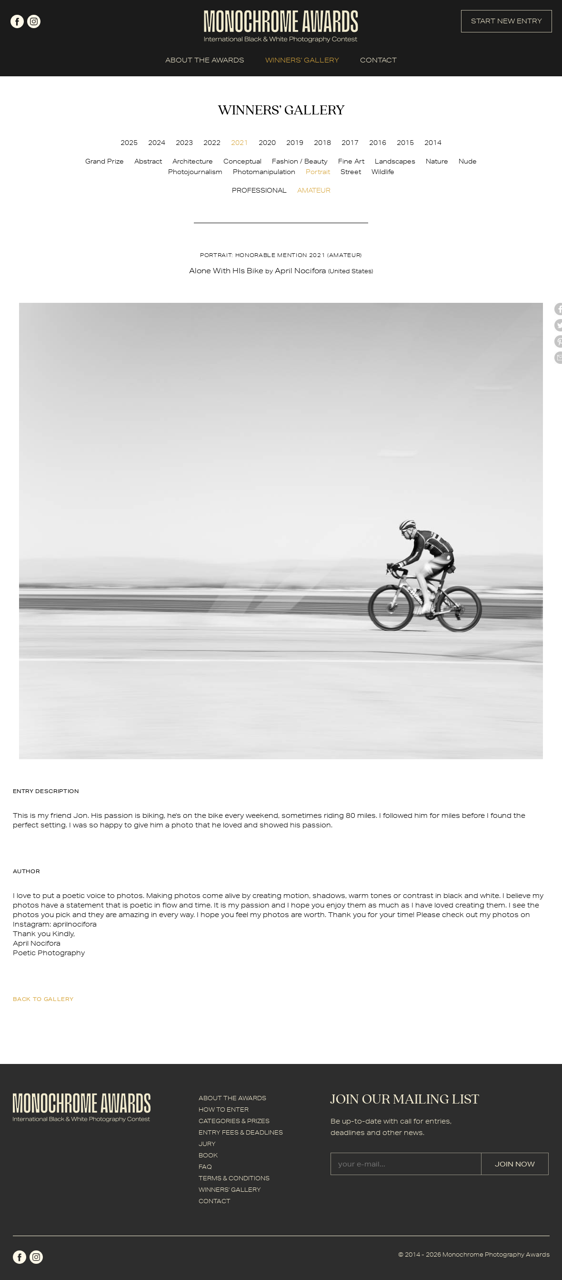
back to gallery (43, 998)
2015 (405, 142)
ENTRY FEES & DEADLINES (241, 1132)
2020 (267, 142)
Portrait (318, 171)
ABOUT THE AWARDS (204, 60)
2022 (212, 142)
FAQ (205, 1167)
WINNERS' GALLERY (302, 60)
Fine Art (351, 161)
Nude (468, 161)
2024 (156, 142)
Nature (437, 161)
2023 (184, 142)
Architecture (192, 161)
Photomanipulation (264, 171)
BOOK (208, 1155)
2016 (377, 142)
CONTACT (378, 60)
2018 (322, 142)
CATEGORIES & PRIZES (234, 1121)
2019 (294, 142)
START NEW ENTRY (506, 21)
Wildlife (382, 171)
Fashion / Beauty (300, 161)
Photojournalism (195, 171)
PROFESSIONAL (259, 190)
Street (351, 171)
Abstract (148, 161)
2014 (433, 142)
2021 (239, 142)
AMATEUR (314, 190)
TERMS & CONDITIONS (234, 1178)
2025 (129, 142)
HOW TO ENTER (224, 1109)
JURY (207, 1144)
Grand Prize (104, 161)
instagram (33, 21)
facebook (17, 21)
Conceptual (242, 161)
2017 (350, 142)
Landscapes (395, 161)
